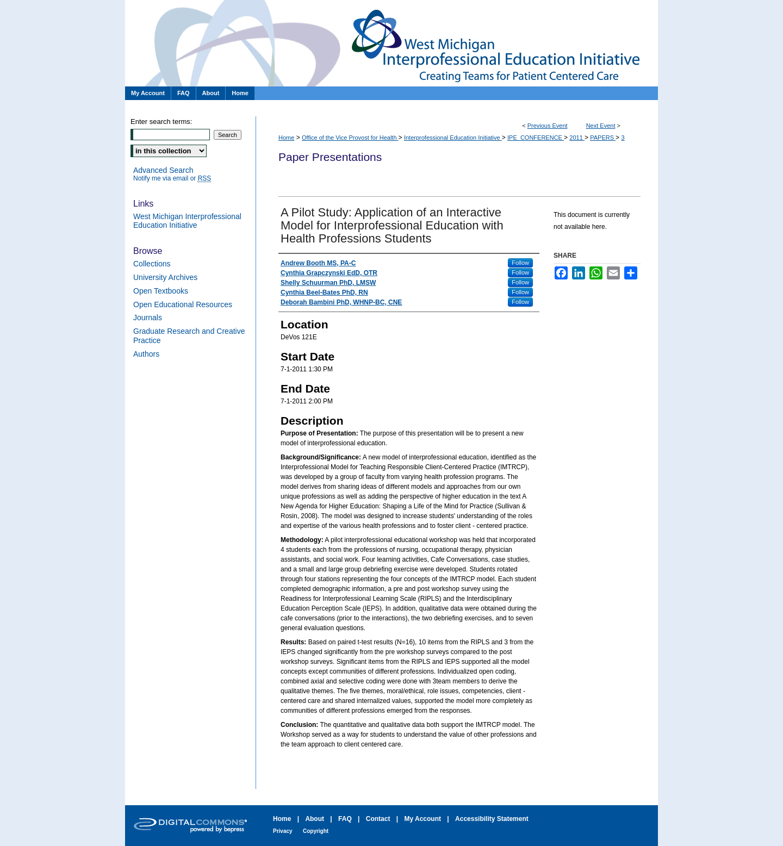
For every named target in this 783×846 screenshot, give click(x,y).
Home (286, 137)
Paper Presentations (391, 43)
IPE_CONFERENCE (535, 137)
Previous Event (547, 125)
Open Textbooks (160, 291)
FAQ (345, 819)
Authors (146, 354)
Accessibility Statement (492, 819)
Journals (147, 317)
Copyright (315, 831)
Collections (151, 263)
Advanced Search (163, 170)
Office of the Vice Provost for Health (350, 137)
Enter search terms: (161, 121)
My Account (422, 819)
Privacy (283, 831)
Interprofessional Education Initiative (453, 137)
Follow (520, 262)
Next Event (601, 125)
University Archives (165, 277)
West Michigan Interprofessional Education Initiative (187, 221)
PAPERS (603, 137)
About (314, 819)
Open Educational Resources (182, 304)
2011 (577, 137)
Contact (378, 819)
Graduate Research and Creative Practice (189, 336)
